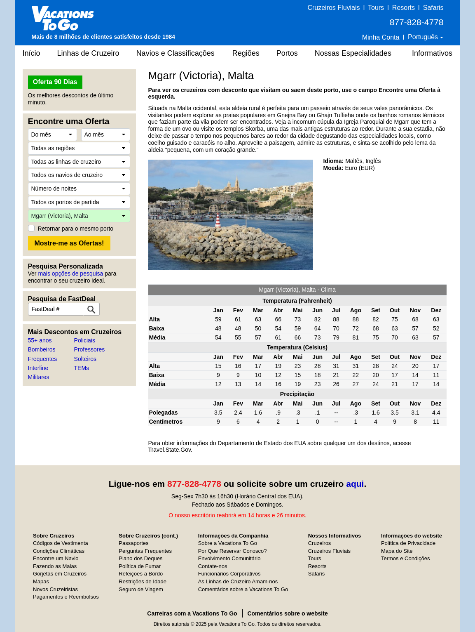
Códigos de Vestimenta (60, 543)
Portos (287, 53)
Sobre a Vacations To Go (227, 543)
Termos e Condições (405, 558)
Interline (38, 368)
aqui (355, 483)
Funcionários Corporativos (229, 574)
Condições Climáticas (58, 551)
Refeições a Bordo (141, 574)
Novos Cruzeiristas (55, 589)
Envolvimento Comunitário (229, 558)
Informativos (432, 53)
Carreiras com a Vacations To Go (192, 613)
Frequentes (42, 359)
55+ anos (40, 340)
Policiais (84, 340)
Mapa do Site (397, 551)
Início (31, 53)
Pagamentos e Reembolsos (66, 597)
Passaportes (133, 543)
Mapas (41, 581)
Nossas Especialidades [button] (353, 53)
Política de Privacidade (408, 543)
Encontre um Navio (56, 558)
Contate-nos (212, 566)
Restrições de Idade (142, 581)
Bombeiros (42, 349)
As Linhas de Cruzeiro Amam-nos (238, 581)
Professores (89, 349)
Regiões (246, 53)
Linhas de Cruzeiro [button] (88, 53)
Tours (376, 7)
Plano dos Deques (140, 558)
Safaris (433, 7)
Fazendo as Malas (55, 566)
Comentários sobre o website (287, 613)
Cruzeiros (319, 543)
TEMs (81, 368)
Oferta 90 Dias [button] (55, 81)
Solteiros (85, 359)
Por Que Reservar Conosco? (232, 551)
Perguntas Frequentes (145, 551)
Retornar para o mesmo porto (76, 228)
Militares (38, 377)
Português (424, 36)
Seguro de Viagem (141, 589)
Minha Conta (381, 37)
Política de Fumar (140, 566)
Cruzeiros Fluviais (333, 7)
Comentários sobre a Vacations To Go (243, 589)
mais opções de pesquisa (70, 273)
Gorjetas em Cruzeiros (60, 574)
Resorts (403, 7)
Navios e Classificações (175, 53)
